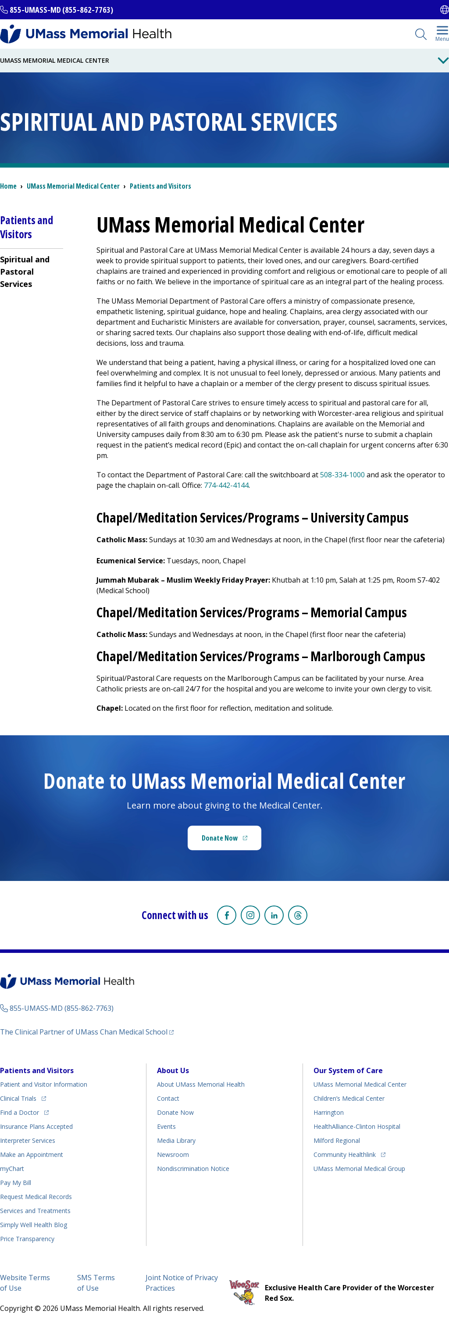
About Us (173, 1070)
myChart (12, 1168)
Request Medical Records (36, 1196)
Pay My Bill (15, 1182)
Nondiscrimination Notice (193, 1168)
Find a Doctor (24, 1111)
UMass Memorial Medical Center (360, 1084)
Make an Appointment (31, 1154)
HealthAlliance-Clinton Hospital (357, 1126)
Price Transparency (27, 1239)
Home (8, 186)
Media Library (176, 1140)
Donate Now (231, 840)
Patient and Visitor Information (43, 1084)
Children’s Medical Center (349, 1098)
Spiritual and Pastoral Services (25, 271)
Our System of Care (348, 1070)
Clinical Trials (23, 1097)
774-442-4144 (226, 485)
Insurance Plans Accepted (36, 1126)
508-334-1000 (342, 475)
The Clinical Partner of (87, 1032)
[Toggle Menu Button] (443, 60)
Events (166, 1126)
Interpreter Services (27, 1140)
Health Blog (33, 1225)
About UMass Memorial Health (201, 1084)
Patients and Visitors (160, 186)
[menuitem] (31, 271)
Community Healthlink (345, 1153)
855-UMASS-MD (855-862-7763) (61, 9)
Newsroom (173, 1154)
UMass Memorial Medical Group (359, 1168)
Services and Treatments (35, 1210)
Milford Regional (337, 1140)
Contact (168, 1098)
